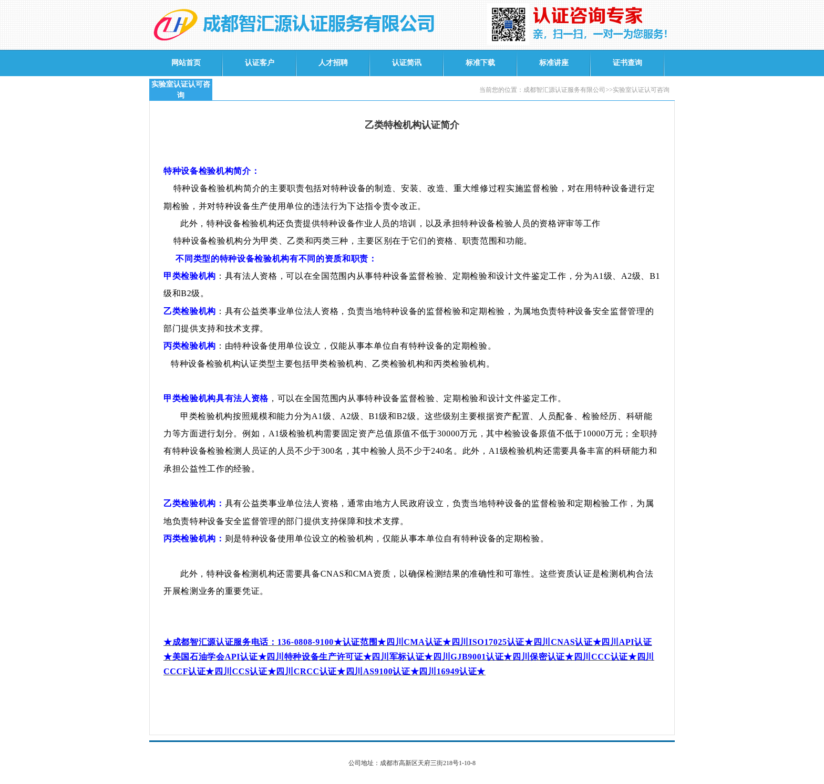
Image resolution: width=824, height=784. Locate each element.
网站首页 (186, 63)
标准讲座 (554, 63)
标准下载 (480, 63)
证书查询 (627, 63)
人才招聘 (333, 63)
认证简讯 (406, 63)
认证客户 (259, 63)
